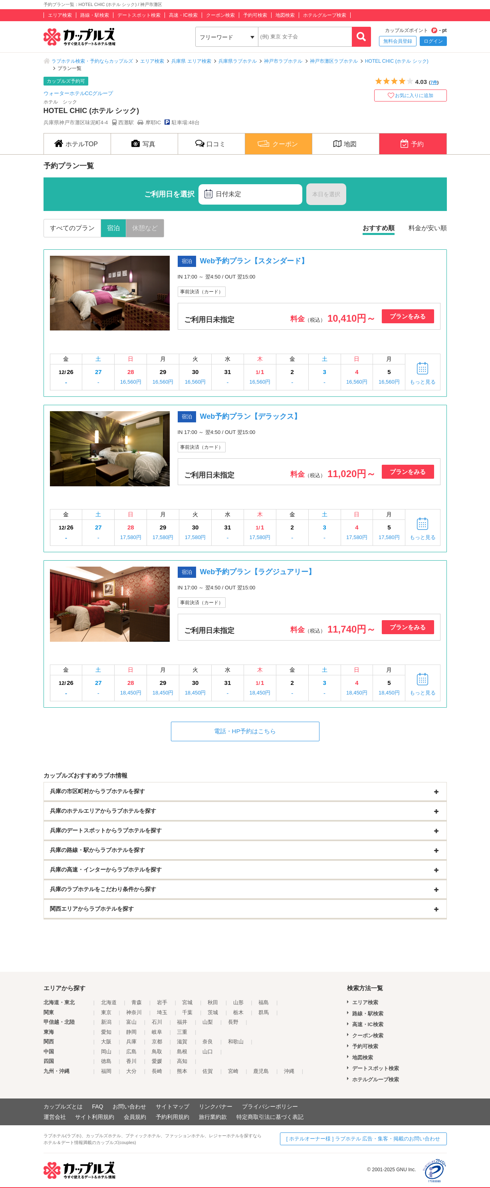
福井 (182, 1022)
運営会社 (55, 1117)
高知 (182, 1061)
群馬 (263, 1012)
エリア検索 (60, 15)
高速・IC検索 (183, 15)
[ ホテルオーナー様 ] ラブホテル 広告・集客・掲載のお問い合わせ (363, 1139)
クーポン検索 (220, 15)
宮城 (187, 1002)
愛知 (106, 1032)
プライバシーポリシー (270, 1106)
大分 (131, 1071)
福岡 (106, 1071)
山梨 (207, 1022)
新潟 (106, 1022)
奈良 (207, 1042)
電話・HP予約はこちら (245, 731)
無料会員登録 (397, 41)
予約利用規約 (172, 1117)
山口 (207, 1052)
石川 (157, 1022)
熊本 (182, 1071)
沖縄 (289, 1071)
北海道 (109, 1002)
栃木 (238, 1012)
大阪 (106, 1042)
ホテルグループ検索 (324, 15)
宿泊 (113, 228)
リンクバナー (215, 1106)
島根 (182, 1052)
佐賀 (207, 1071)
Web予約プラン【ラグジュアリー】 (258, 572)
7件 (433, 82)
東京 (106, 1012)
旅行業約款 (213, 1117)
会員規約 (135, 1117)
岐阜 (157, 1032)
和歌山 (236, 1042)
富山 (131, 1022)
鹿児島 (261, 1071)
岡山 (106, 1052)
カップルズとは (63, 1106)
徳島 (106, 1061)
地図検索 (285, 15)
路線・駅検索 (94, 15)
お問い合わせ (129, 1106)
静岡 (131, 1032)
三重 (182, 1032)
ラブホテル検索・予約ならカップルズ (92, 61)
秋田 (213, 1002)
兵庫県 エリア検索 (191, 61)
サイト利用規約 (94, 1117)
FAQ (97, 1106)
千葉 (187, 1012)
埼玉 (162, 1012)
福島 (263, 1002)
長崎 (157, 1071)
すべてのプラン (72, 228)
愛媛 (157, 1061)
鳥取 (157, 1052)
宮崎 (233, 1071)
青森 (136, 1002)
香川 (131, 1061)
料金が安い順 (428, 228)
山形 (238, 1002)
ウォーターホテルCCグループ (78, 93)
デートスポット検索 (139, 15)
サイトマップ (172, 1106)
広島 (131, 1052)
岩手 (162, 1002)
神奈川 (134, 1012)
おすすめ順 (379, 228)
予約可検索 (255, 15)
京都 (157, 1042)
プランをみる (408, 316)
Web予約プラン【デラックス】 (251, 416)
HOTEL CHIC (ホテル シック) (397, 61)
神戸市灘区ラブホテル (334, 61)
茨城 (213, 1012)
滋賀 (182, 1042)
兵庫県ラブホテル (237, 61)
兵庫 (131, 1042)
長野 (233, 1022)
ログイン (433, 41)
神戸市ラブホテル (283, 61)
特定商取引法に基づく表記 (270, 1117)
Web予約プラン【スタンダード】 (254, 261)
